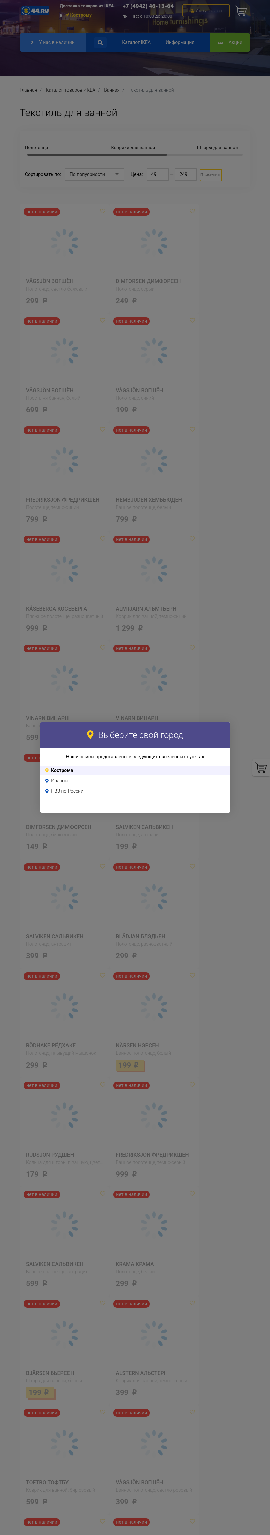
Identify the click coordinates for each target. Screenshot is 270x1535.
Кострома (62, 770)
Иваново (60, 780)
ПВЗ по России (67, 791)
